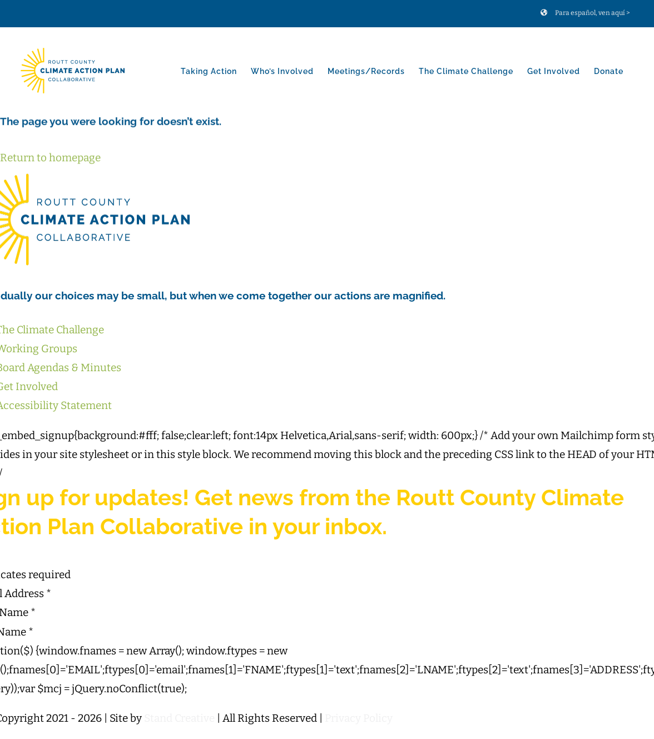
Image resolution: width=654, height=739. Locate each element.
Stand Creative (179, 718)
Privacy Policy (359, 718)
